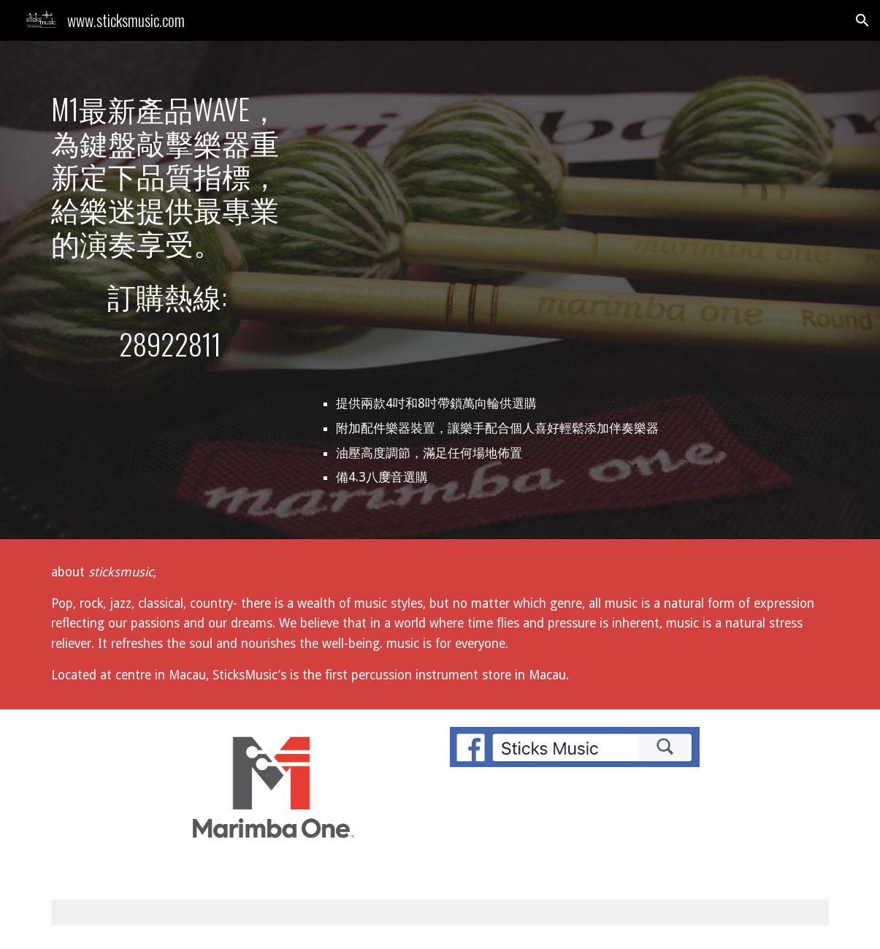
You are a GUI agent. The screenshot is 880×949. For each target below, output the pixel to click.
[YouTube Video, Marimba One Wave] (575, 233)
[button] (862, 20)
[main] (170, 175)
